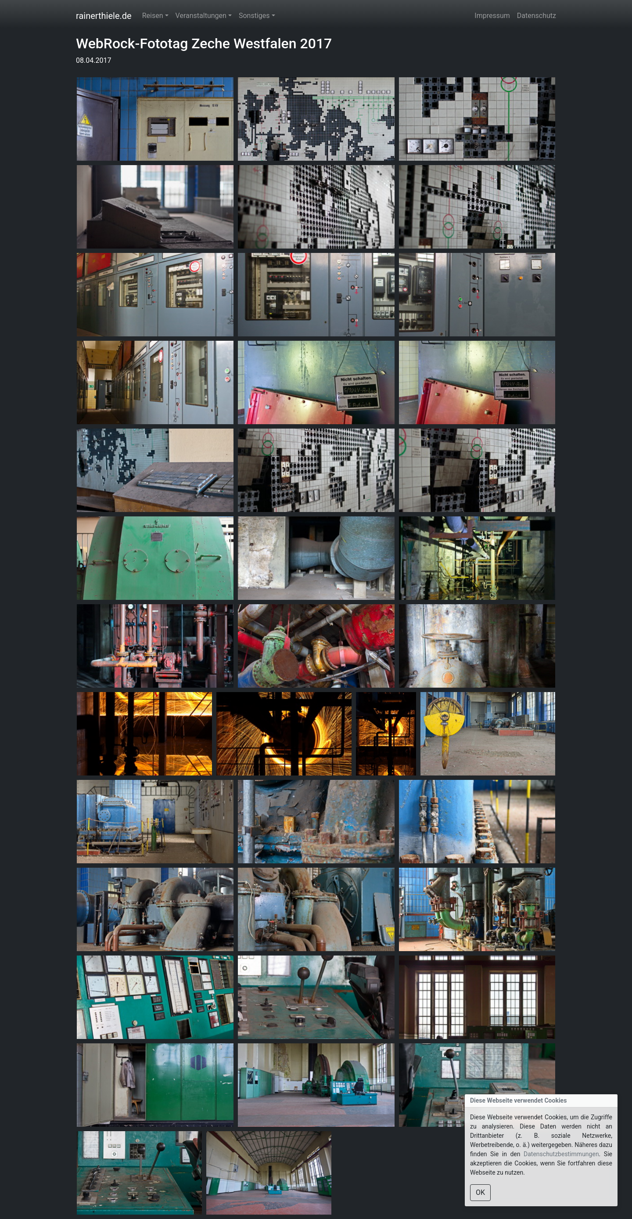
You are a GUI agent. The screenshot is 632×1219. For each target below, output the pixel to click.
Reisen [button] (152, 15)
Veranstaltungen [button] (201, 15)
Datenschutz (536, 15)
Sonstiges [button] (254, 15)
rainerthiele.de (104, 16)
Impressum (492, 15)
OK (480, 1192)
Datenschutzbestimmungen (561, 1154)
